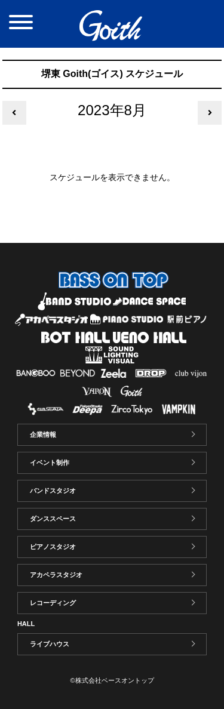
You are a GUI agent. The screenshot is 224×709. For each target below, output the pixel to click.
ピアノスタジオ (53, 546)
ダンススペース (53, 518)
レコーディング (53, 602)
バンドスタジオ (53, 490)
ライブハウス (49, 644)
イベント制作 (49, 462)
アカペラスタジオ (56, 574)
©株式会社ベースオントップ (112, 680)
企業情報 (43, 434)
